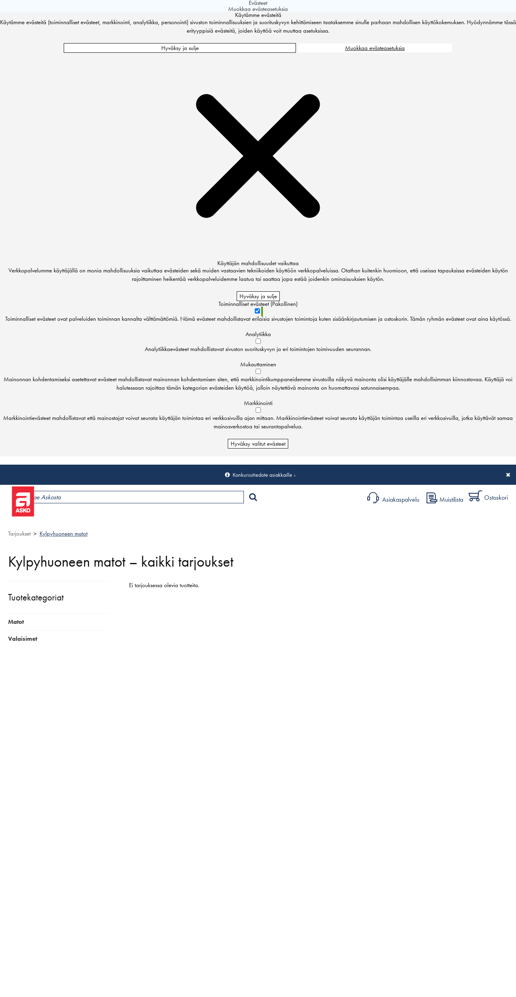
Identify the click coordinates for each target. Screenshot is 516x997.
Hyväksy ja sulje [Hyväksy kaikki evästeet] (180, 48)
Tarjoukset (19, 534)
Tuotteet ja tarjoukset (75, 518)
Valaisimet (22, 639)
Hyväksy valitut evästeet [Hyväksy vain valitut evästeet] (258, 444)
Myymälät (135, 518)
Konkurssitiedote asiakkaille (262, 474)
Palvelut (177, 518)
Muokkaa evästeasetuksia (375, 48)
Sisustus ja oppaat (224, 518)
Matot (16, 622)
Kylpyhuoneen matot (63, 534)
